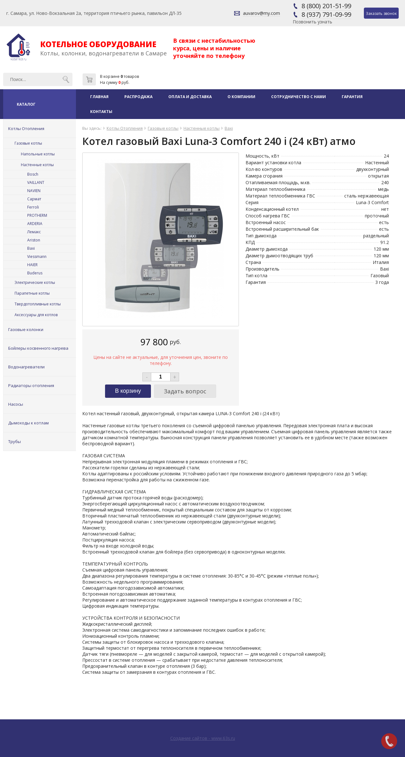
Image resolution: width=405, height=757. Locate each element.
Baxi (31, 248)
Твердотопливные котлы (38, 304)
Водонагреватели (26, 367)
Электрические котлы (35, 282)
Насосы (15, 404)
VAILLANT (35, 182)
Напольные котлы (38, 154)
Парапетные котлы (32, 293)
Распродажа (138, 96)
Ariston (33, 240)
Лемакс (34, 232)
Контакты (101, 111)
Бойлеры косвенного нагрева (38, 348)
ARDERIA (34, 223)
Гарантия (352, 96)
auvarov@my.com (261, 13)
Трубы (14, 441)
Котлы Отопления (26, 128)
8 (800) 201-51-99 (326, 6)
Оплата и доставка (190, 96)
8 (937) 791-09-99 (326, 14)
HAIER (32, 264)
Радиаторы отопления (31, 385)
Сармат (34, 199)
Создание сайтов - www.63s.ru (202, 738)
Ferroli (33, 207)
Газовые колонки (25, 329)
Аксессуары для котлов (36, 314)
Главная (99, 96)
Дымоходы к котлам (28, 423)
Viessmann (37, 256)
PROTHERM (37, 215)
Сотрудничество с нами (298, 96)
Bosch (32, 174)
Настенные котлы (37, 164)
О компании (241, 96)
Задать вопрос (185, 391)
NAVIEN (33, 190)
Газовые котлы (28, 143)
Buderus (34, 273)
